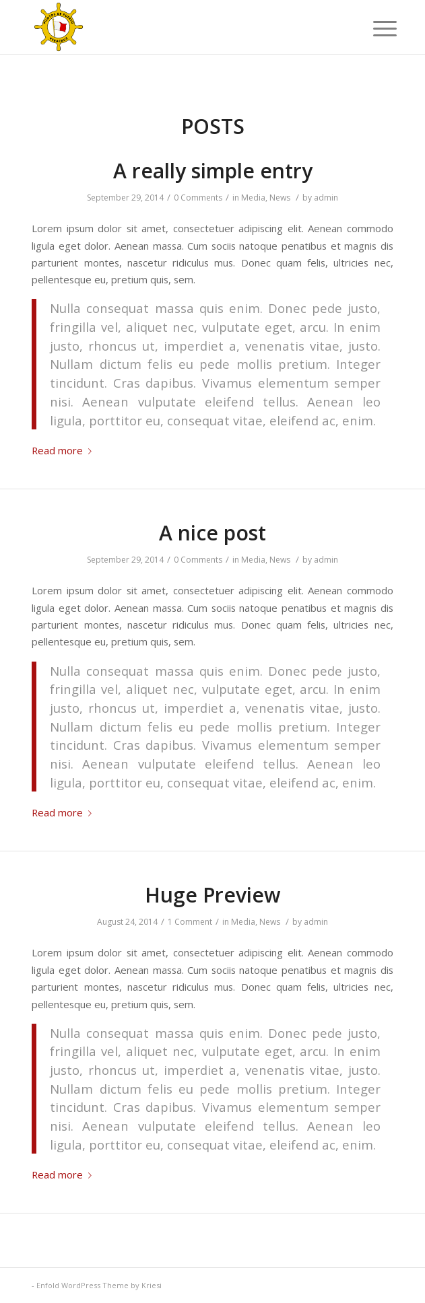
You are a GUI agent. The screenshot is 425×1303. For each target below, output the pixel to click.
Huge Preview (212, 895)
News (279, 197)
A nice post (212, 533)
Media (253, 197)
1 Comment (190, 921)
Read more (64, 450)
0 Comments (198, 197)
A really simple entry (213, 170)
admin (326, 197)
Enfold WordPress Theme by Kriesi (99, 1285)
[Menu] (374, 28)
